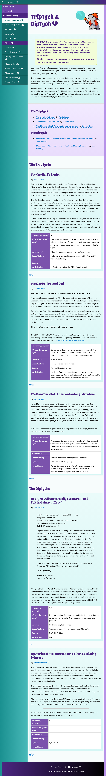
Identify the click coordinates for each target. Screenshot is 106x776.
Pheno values (12, 73)
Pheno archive (12, 64)
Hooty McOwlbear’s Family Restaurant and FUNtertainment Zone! (65, 138)
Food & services (12, 52)
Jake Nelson (41, 141)
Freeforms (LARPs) (14, 25)
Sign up (7, 11)
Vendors (9, 34)
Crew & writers (12, 77)
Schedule (8, 6)
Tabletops (10, 29)
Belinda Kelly (87, 126)
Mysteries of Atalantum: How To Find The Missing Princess (62, 146)
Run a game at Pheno (14, 57)
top (31, 274)
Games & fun (10, 15)
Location (9, 47)
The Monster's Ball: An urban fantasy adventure (57, 126)
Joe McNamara (69, 121)
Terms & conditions (14, 68)
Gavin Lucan (64, 117)
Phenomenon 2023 (10, 2)
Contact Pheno (12, 82)
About (8, 43)
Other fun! (10, 38)
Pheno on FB (74, 767)
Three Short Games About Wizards (69, 340)
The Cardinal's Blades (45, 117)
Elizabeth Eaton (41, 662)
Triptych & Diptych (14, 20)
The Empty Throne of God (47, 121)
